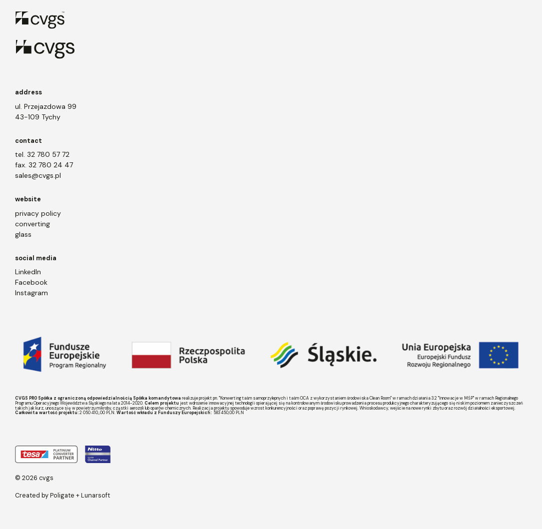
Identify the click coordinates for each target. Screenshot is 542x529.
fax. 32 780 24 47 (44, 164)
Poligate (62, 496)
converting (32, 223)
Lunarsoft (95, 496)
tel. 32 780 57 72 (42, 154)
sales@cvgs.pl (38, 175)
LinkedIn (28, 271)
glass (23, 234)
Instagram (31, 292)
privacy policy (38, 213)
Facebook (31, 282)
